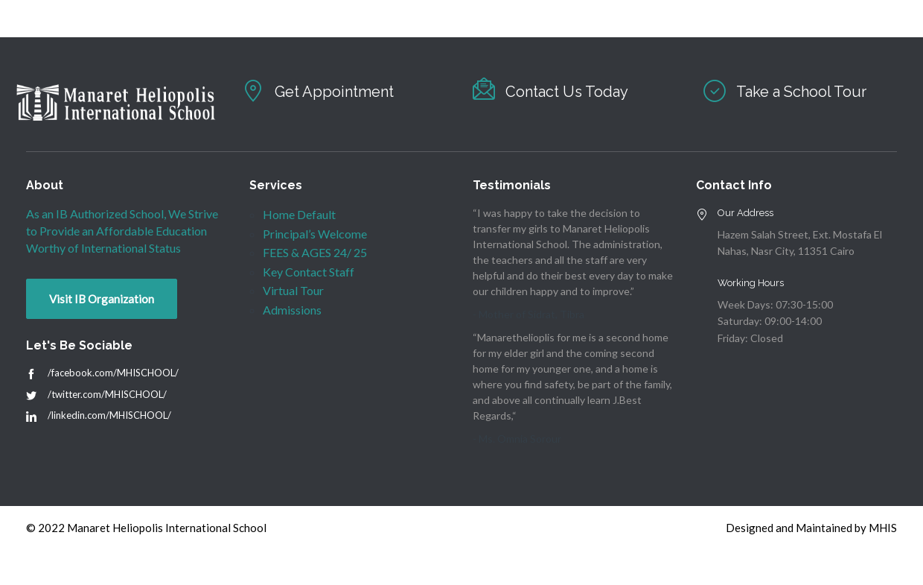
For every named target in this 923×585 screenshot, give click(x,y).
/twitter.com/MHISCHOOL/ (107, 394)
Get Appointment (334, 92)
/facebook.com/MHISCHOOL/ (113, 373)
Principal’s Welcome (315, 234)
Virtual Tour (293, 290)
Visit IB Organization (101, 299)
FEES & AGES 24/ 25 (315, 252)
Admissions (292, 310)
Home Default (299, 214)
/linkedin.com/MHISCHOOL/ (109, 415)
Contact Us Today (566, 92)
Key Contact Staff (308, 272)
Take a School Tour (801, 92)
